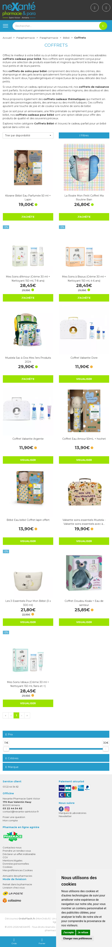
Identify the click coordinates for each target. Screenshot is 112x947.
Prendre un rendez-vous (17, 850)
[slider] (6, 748)
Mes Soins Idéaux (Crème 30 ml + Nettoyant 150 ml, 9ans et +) (28, 683)
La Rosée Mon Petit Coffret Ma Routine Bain (84, 197)
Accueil (7, 37)
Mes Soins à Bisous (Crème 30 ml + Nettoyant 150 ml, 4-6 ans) (84, 278)
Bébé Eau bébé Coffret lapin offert (28, 519)
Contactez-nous (12, 847)
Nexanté (24, 926)
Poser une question (14, 817)
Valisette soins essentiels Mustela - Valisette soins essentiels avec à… (83, 521)
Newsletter (65, 816)
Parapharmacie (25, 37)
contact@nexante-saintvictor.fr (21, 811)
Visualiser (84, 378)
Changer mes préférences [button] (77, 938)
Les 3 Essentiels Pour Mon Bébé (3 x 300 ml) (28, 602)
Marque (12, 767)
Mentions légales (12, 860)
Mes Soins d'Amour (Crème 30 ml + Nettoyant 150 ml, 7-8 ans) (28, 278)
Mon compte (10, 820)
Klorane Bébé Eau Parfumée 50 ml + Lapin (28, 197)
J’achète (28, 216)
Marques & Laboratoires (72, 812)
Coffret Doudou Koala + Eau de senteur (84, 602)
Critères (11, 758)
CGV (5, 857)
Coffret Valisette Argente (28, 438)
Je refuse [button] (83, 932)
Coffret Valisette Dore (84, 357)
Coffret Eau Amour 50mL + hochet (84, 438)
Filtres (83, 135)
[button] (28, 135)
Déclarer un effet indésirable (19, 853)
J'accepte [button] (68, 932)
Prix (9, 734)
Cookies (7, 866)
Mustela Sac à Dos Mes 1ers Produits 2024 (28, 359)
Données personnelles (16, 863)
